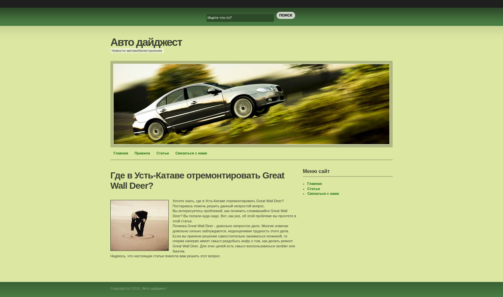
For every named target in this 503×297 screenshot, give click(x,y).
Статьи (163, 153)
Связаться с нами (191, 153)
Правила (142, 153)
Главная (121, 153)
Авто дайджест (146, 42)
